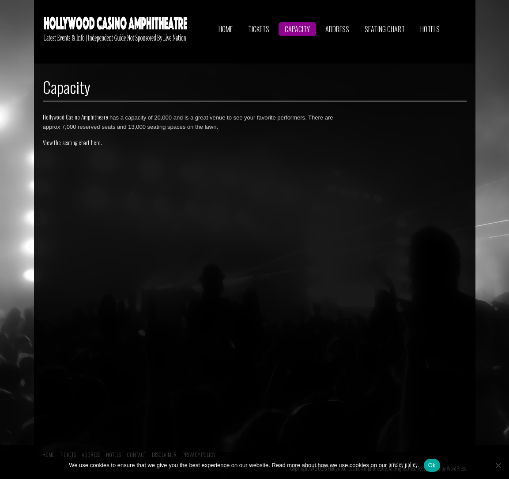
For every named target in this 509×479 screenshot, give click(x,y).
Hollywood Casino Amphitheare (75, 116)
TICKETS (258, 29)
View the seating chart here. (72, 142)
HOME (226, 29)
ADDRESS (337, 29)
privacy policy (403, 464)
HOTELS (430, 29)
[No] (498, 465)
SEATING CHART (385, 29)
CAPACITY (297, 29)
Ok (432, 465)
